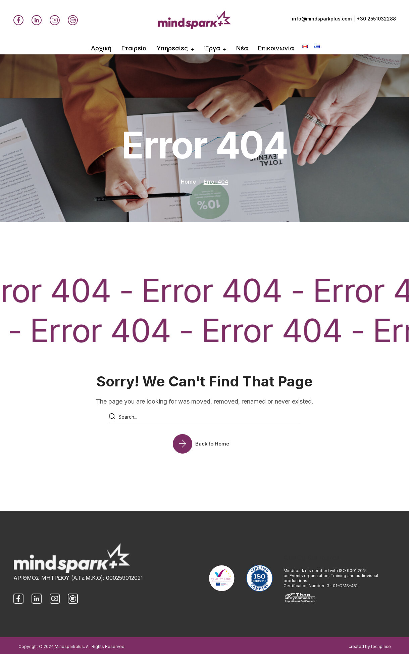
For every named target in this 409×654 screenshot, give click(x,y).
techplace (381, 646)
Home (188, 181)
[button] (205, 443)
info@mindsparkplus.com (322, 18)
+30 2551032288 (376, 18)
